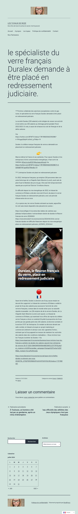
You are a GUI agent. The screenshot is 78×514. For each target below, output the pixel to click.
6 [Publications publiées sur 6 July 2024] (31, 467)
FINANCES (60, 378)
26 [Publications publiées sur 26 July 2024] (27, 480)
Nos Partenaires (13, 35)
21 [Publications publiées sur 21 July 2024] (36, 475)
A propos (18, 31)
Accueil (10, 31)
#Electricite (26, 162)
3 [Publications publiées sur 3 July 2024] (18, 467)
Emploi (54, 378)
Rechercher (11, 438)
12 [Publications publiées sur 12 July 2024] (27, 471)
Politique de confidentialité (41, 31)
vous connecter (29, 397)
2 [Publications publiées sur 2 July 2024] (14, 467)
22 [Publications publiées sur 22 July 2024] (10, 480)
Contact (55, 31)
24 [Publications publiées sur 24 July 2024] (18, 480)
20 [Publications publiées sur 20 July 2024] (32, 475)
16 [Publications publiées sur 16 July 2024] (14, 475)
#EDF (32, 162)
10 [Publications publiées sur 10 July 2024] (18, 471)
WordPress (66, 502)
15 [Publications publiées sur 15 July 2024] (10, 475)
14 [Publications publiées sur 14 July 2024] (36, 471)
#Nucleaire (37, 162)
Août (36, 488)
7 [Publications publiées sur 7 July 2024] (36, 467)
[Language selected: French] (68, 512)
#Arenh (43, 162)
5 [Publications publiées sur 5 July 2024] (27, 467)
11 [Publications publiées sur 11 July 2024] (23, 471)
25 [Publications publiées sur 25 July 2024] (23, 480)
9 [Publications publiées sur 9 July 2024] (14, 471)
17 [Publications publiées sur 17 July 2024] (18, 475)
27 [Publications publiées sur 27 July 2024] (32, 480)
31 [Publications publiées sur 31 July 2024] (18, 484)
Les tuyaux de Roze (17, 23)
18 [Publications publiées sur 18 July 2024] (23, 475)
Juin (10, 488)
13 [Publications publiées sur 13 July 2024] (32, 471)
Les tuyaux (26, 31)
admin (19, 380)
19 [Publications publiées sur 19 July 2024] (27, 475)
